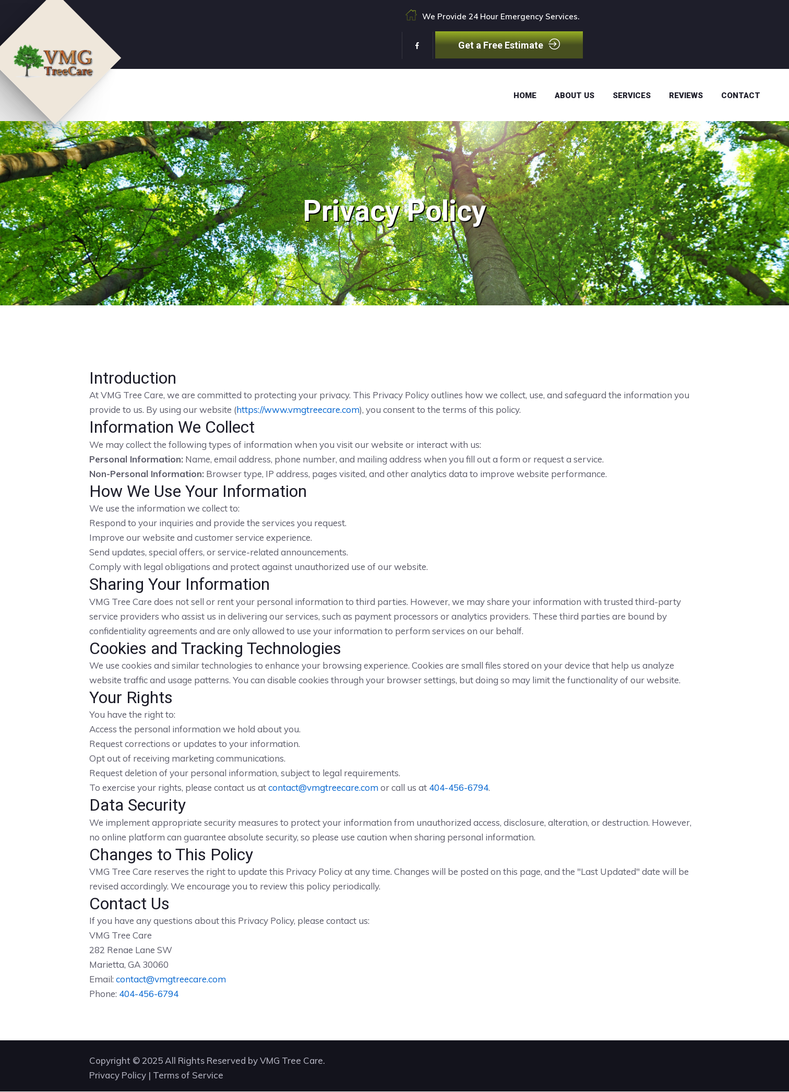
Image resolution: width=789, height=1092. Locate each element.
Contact (740, 95)
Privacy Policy (117, 1075)
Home (524, 95)
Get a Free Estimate (509, 44)
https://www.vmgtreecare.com (298, 409)
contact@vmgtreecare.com (323, 787)
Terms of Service (188, 1075)
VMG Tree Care (291, 1060)
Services (632, 95)
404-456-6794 (458, 787)
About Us (574, 95)
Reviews (686, 95)
